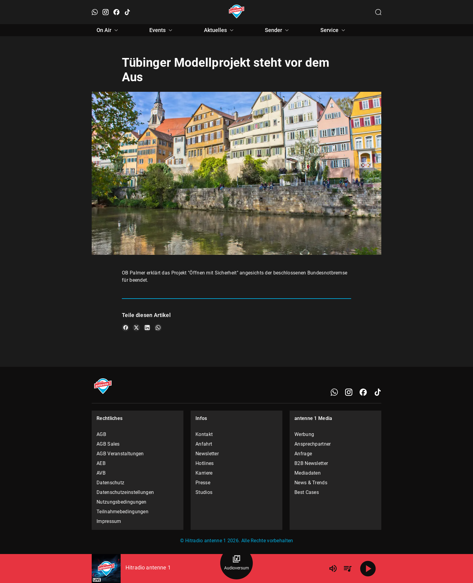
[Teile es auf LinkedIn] (147, 327)
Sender (277, 30)
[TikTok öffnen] (127, 12)
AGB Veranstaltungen (120, 453)
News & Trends (310, 482)
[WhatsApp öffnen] (95, 12)
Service (333, 30)
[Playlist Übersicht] (347, 568)
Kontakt (204, 434)
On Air (108, 30)
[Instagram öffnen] (106, 12)
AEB (101, 463)
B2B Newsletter (311, 463)
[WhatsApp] (334, 392)
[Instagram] (348, 392)
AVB (101, 473)
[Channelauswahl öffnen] (378, 12)
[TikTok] (377, 392)
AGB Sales (108, 444)
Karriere (203, 473)
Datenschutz (110, 482)
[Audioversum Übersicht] (236, 563)
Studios (203, 492)
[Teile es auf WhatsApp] (158, 327)
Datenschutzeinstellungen (125, 492)
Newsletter (207, 453)
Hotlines (204, 463)
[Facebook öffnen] (116, 12)
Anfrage (303, 453)
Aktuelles (219, 30)
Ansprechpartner (312, 444)
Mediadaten (307, 473)
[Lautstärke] (333, 568)
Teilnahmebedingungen (122, 511)
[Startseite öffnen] (236, 12)
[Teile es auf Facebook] (125, 327)
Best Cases (306, 492)
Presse (202, 482)
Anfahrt (203, 444)
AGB (101, 434)
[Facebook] (363, 392)
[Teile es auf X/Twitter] (136, 327)
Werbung (304, 434)
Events (161, 30)
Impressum (109, 521)
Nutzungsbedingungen (122, 502)
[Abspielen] (368, 568)
